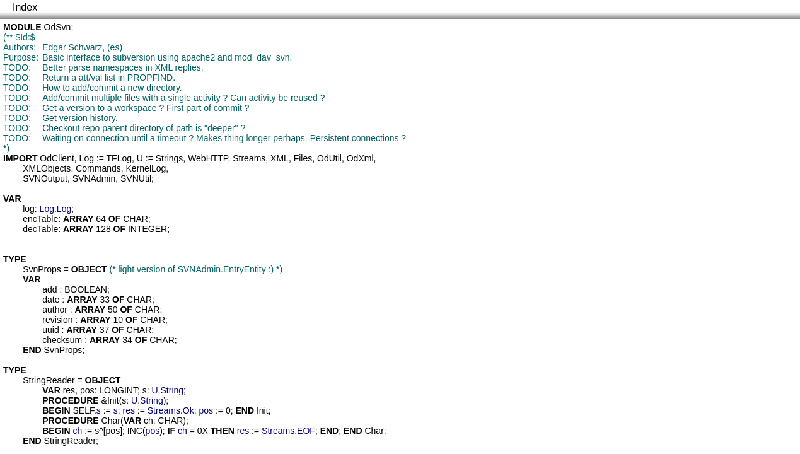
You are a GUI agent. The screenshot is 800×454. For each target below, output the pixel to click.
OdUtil (329, 158)
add (49, 289)
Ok (188, 410)
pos (87, 390)
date (50, 299)
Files (303, 158)
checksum (62, 340)
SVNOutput (45, 178)
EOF (306, 431)
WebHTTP (208, 158)
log (29, 209)
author (54, 310)
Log (86, 158)
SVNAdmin (93, 178)
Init (113, 400)
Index (25, 7)
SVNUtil (135, 178)
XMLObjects (47, 168)
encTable (40, 219)
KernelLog (146, 168)
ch (148, 421)
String (172, 390)
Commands (98, 168)
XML (279, 158)
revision (57, 320)
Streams (249, 158)
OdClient (57, 158)
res (69, 390)
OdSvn (57, 27)
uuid (50, 330)
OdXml (360, 158)
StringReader (49, 380)
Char (110, 421)
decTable (40, 229)
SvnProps (42, 269)
